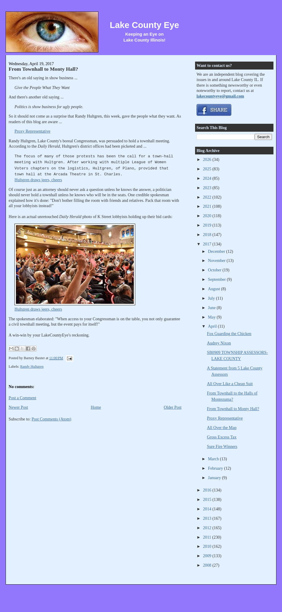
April (213, 326)
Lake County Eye (144, 25)
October (215, 270)
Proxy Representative (32, 131)
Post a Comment (22, 397)
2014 (207, 509)
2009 (207, 555)
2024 (207, 178)
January (215, 477)
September (217, 279)
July (212, 298)
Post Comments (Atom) (51, 419)
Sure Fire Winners (222, 446)
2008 (207, 565)
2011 (207, 537)
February (216, 468)
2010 (207, 546)
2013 (207, 518)
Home (96, 407)
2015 (207, 499)
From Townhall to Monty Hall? (43, 69)
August (214, 288)
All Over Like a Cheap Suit (230, 383)
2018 (207, 234)
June (212, 307)
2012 (207, 527)
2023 (207, 187)
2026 (207, 159)
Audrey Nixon (219, 343)
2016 (207, 490)
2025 (207, 168)
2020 (207, 215)
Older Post (173, 407)
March (214, 458)
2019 (207, 225)
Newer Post (18, 407)
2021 (207, 206)
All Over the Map (221, 427)
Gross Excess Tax (221, 437)
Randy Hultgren (32, 366)
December (217, 251)
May (212, 317)
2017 (207, 244)
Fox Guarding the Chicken (229, 333)
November (217, 260)
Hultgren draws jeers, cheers (38, 179)
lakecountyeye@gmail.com (220, 96)
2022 (207, 197)
